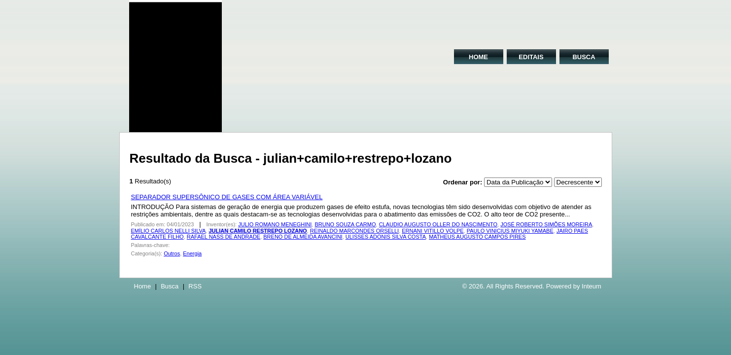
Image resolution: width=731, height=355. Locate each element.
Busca (169, 286)
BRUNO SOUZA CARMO (345, 224)
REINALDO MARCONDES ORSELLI (354, 231)
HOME (478, 57)
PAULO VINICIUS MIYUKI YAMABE (510, 231)
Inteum (591, 286)
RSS (195, 286)
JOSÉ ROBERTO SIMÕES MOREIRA (546, 224)
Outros (172, 253)
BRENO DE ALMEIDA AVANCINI (302, 237)
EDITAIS (531, 57)
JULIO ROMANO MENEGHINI (275, 224)
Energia (192, 253)
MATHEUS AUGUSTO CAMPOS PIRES (477, 237)
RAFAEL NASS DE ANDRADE (223, 237)
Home (142, 286)
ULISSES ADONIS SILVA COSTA (386, 237)
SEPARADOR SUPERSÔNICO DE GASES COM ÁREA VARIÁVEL (227, 197)
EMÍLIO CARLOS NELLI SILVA (168, 231)
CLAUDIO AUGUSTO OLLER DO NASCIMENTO (438, 224)
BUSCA (583, 57)
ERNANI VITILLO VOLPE (432, 231)
